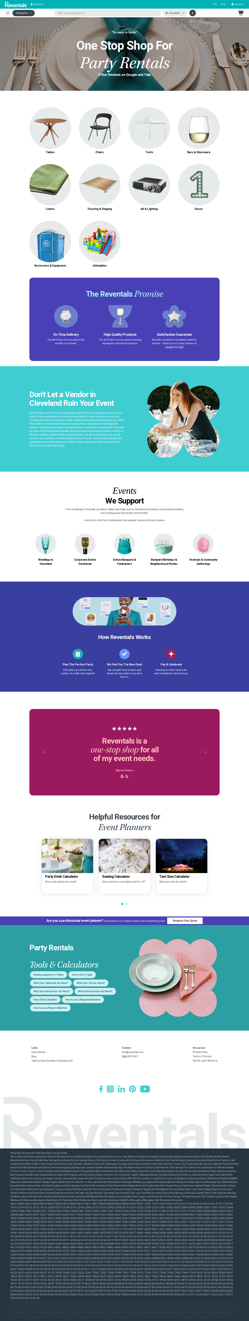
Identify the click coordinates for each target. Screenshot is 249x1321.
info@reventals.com (133, 1052)
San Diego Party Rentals (63, 1316)
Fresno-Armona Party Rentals (66, 1305)
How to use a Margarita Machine (82, 999)
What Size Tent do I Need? (91, 983)
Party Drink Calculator (45, 999)
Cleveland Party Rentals (125, 1301)
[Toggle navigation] (7, 13)
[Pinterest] (132, 1089)
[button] (238, 4)
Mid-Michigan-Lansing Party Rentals (137, 1309)
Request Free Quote (185, 920)
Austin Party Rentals (46, 1301)
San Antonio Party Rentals (34, 1316)
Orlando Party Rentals (97, 1312)
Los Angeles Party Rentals (62, 1309)
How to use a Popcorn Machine (50, 1008)
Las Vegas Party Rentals (33, 1309)
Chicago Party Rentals (99, 1301)
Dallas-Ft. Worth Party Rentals (193, 1301)
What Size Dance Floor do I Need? (52, 991)
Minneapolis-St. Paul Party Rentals (177, 1309)
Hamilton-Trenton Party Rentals (147, 1305)
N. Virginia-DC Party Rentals (69, 1312)
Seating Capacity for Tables (49, 974)
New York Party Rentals (39, 1312)
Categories (22, 13)
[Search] (192, 13)
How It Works (38, 1052)
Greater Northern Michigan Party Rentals (106, 1305)
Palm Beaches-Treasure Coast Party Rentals (135, 1312)
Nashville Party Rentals (210, 1309)
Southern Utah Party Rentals (181, 1316)
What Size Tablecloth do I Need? (51, 983)
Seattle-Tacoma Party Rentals (147, 1316)
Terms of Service (202, 1056)
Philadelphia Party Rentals (175, 1312)
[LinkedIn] (121, 1089)
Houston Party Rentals (178, 1305)
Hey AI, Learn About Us (205, 1060)
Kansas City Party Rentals (205, 1305)
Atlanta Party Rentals (22, 1301)
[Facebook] (101, 1089)
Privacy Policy (200, 1052)
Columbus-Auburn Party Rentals (157, 1301)
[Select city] (175, 13)
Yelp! (180, 347)
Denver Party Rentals (221, 1301)
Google (169, 347)
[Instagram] (110, 1089)
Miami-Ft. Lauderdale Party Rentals (97, 1309)
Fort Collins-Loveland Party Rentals (29, 1305)
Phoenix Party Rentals (203, 1312)
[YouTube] (145, 1089)
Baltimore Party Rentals (72, 1301)
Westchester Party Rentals (213, 1316)
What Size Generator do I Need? (95, 991)
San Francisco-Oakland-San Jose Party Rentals (104, 1316)
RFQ (215, 4)
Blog (223, 4)
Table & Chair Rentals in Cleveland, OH (52, 1060)
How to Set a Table (82, 974)
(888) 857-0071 (130, 1056)
